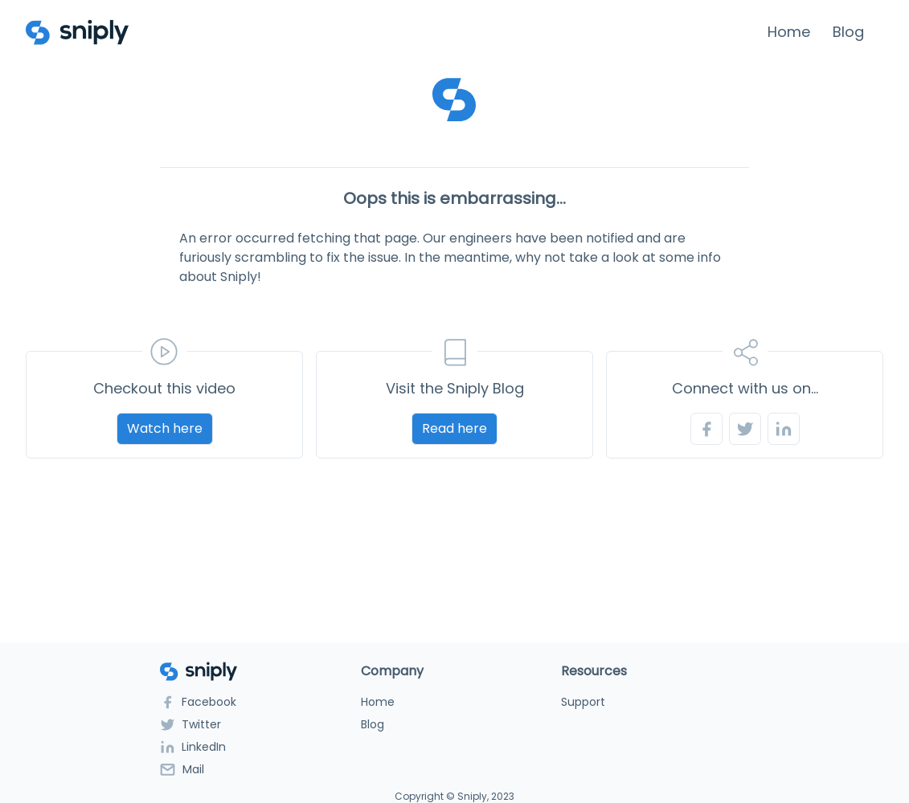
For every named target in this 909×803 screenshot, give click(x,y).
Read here (454, 428)
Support (583, 702)
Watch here (165, 428)
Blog (848, 32)
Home (789, 32)
